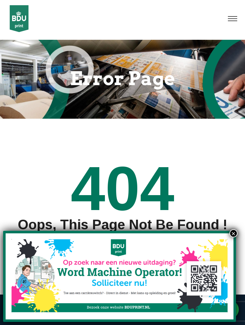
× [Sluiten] (233, 233)
